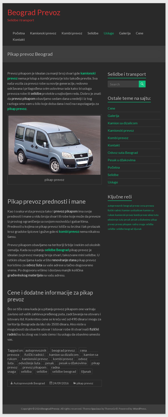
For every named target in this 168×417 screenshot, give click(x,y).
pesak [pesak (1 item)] (127, 219)
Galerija (125, 33)
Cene (139, 33)
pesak (49, 363)
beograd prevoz (63, 350)
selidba (26, 371)
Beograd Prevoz (33, 12)
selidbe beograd (64, 371)
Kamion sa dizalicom (123, 123)
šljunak (86, 371)
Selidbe (93, 33)
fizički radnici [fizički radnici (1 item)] (114, 210)
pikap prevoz (85, 383)
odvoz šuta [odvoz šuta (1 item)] (153, 215)
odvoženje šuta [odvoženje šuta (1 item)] (115, 219)
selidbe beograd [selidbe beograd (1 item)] (124, 228)
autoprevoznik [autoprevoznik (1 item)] (115, 205)
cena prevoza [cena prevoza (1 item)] (147, 205)
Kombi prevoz (72, 33)
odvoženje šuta (29, 363)
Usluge (109, 33)
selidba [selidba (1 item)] (149, 224)
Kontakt (19, 39)
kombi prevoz (63, 359)
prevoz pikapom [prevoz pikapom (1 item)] (123, 224)
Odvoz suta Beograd (123, 152)
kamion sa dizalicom (63, 354)
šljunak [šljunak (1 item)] (138, 228)
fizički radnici (34, 354)
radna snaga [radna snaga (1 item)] (138, 224)
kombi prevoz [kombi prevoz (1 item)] (140, 215)
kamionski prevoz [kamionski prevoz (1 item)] (124, 215)
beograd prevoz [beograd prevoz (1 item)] (131, 205)
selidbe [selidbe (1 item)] (112, 228)
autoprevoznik (36, 350)
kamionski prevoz (35, 359)
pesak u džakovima (73, 363)
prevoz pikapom (34, 367)
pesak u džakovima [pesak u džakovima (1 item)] (140, 219)
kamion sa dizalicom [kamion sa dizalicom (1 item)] (132, 210)
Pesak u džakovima (121, 160)
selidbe (42, 371)
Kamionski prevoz (43, 33)
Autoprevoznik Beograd (29, 383)
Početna (19, 33)
